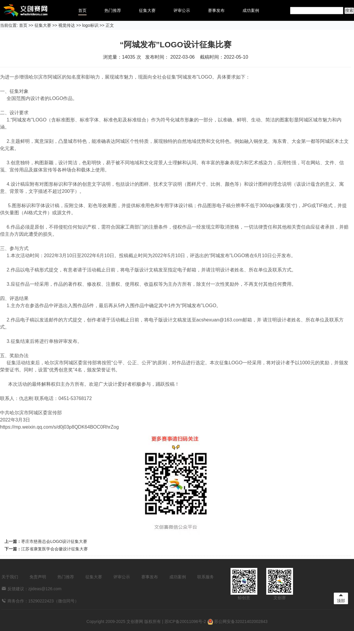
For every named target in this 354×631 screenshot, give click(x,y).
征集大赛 (147, 10)
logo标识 (90, 25)
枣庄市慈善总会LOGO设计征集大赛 (54, 541)
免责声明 (37, 576)
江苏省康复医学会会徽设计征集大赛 (54, 548)
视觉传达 (66, 25)
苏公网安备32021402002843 (237, 621)
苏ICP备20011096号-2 (185, 621)
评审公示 (181, 10)
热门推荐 (112, 10)
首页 (82, 10)
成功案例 (250, 10)
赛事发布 (216, 10)
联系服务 (205, 576)
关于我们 (9, 576)
